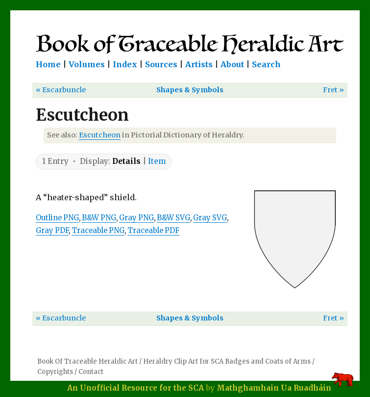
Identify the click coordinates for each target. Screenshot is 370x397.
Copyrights (55, 372)
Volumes (87, 64)
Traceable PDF (153, 230)
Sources (161, 64)
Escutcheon (100, 135)
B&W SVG (173, 217)
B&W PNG (99, 217)
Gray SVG (210, 217)
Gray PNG (136, 217)
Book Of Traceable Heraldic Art (87, 361)
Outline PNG (57, 217)
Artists (199, 64)
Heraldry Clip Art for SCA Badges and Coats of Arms (227, 361)
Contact (90, 372)
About (232, 64)
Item (157, 161)
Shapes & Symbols (189, 89)
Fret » (333, 89)
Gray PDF (52, 230)
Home (48, 64)
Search (266, 64)
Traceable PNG (98, 230)
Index (125, 64)
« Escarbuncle (61, 89)
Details (126, 161)
